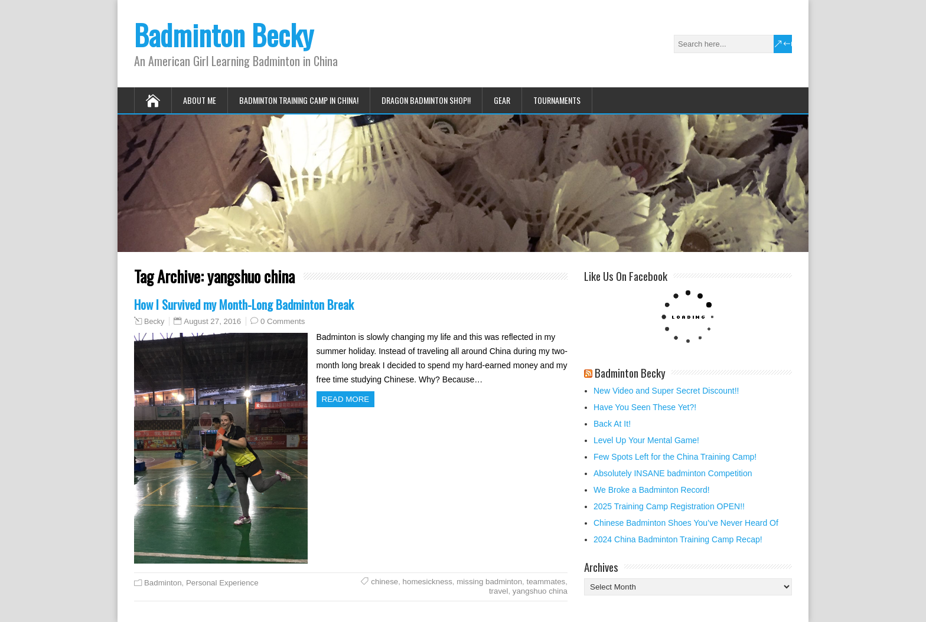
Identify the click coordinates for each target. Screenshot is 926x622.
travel (498, 591)
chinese (384, 581)
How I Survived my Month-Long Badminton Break (244, 304)
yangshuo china (540, 591)
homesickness (427, 581)
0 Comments (282, 321)
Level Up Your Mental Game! (646, 440)
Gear (502, 100)
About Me (199, 100)
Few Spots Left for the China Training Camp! (675, 456)
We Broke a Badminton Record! (652, 490)
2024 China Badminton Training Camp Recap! (678, 539)
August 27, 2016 (212, 321)
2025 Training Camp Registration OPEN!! (669, 506)
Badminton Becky (224, 34)
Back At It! (612, 423)
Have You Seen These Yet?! (645, 407)
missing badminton (489, 581)
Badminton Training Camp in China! (298, 100)
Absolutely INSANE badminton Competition (673, 473)
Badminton (163, 582)
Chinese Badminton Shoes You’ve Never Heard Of (686, 523)
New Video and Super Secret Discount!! (666, 390)
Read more (346, 399)
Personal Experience (222, 582)
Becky (154, 321)
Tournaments (557, 100)
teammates (546, 581)
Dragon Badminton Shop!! (426, 100)
